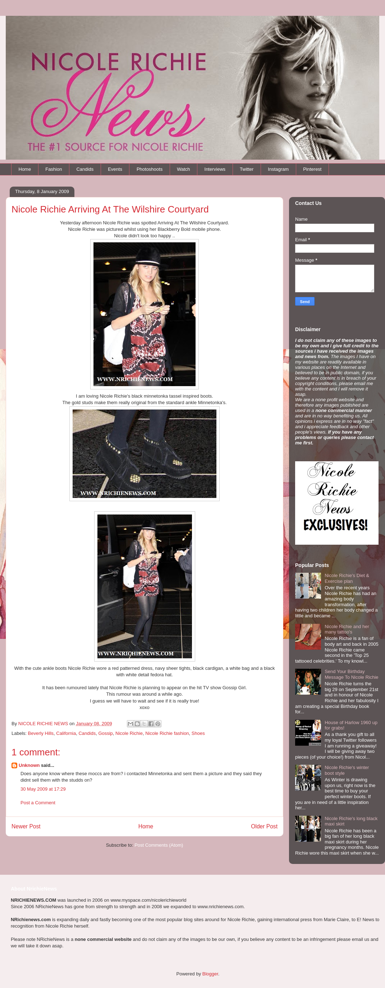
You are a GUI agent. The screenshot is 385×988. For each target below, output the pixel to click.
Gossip (105, 733)
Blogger (210, 973)
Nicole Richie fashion (167, 733)
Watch (183, 169)
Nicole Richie (129, 733)
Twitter (246, 169)
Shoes (198, 733)
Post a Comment (37, 802)
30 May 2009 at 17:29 (43, 789)
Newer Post (26, 826)
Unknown (29, 765)
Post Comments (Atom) (158, 845)
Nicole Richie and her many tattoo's (347, 629)
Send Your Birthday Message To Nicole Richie (351, 674)
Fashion (53, 169)
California (66, 733)
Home (25, 169)
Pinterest (312, 169)
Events (115, 169)
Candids (84, 169)
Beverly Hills (41, 733)
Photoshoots (149, 169)
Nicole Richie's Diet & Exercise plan (347, 578)
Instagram (278, 169)
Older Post (264, 826)
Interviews (215, 169)
